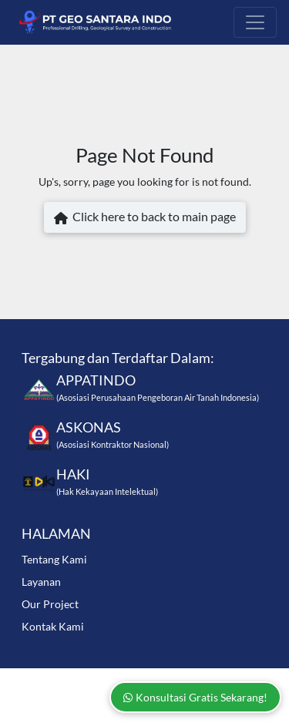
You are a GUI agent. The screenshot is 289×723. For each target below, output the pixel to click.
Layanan (41, 581)
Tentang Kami (54, 559)
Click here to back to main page (145, 218)
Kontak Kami (53, 626)
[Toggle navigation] (255, 22)
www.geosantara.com (143, 680)
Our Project (50, 603)
